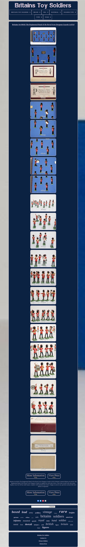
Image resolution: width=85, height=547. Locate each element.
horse (38, 528)
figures (45, 527)
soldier (62, 520)
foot (21, 525)
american (69, 517)
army (31, 513)
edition (70, 521)
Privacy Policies (43, 541)
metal (15, 524)
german (16, 517)
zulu (36, 517)
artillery (38, 513)
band (54, 520)
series (21, 517)
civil (42, 525)
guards (34, 521)
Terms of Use (43, 543)
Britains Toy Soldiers (43, 535)
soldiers (58, 516)
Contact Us (43, 538)
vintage (47, 512)
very (48, 521)
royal (41, 520)
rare (63, 512)
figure (57, 525)
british (49, 524)
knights (72, 513)
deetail (28, 524)
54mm (55, 513)
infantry (17, 520)
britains (45, 516)
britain (64, 524)
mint (71, 525)
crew (32, 517)
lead (24, 512)
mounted (26, 521)
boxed (16, 512)
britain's (36, 525)
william (27, 517)
